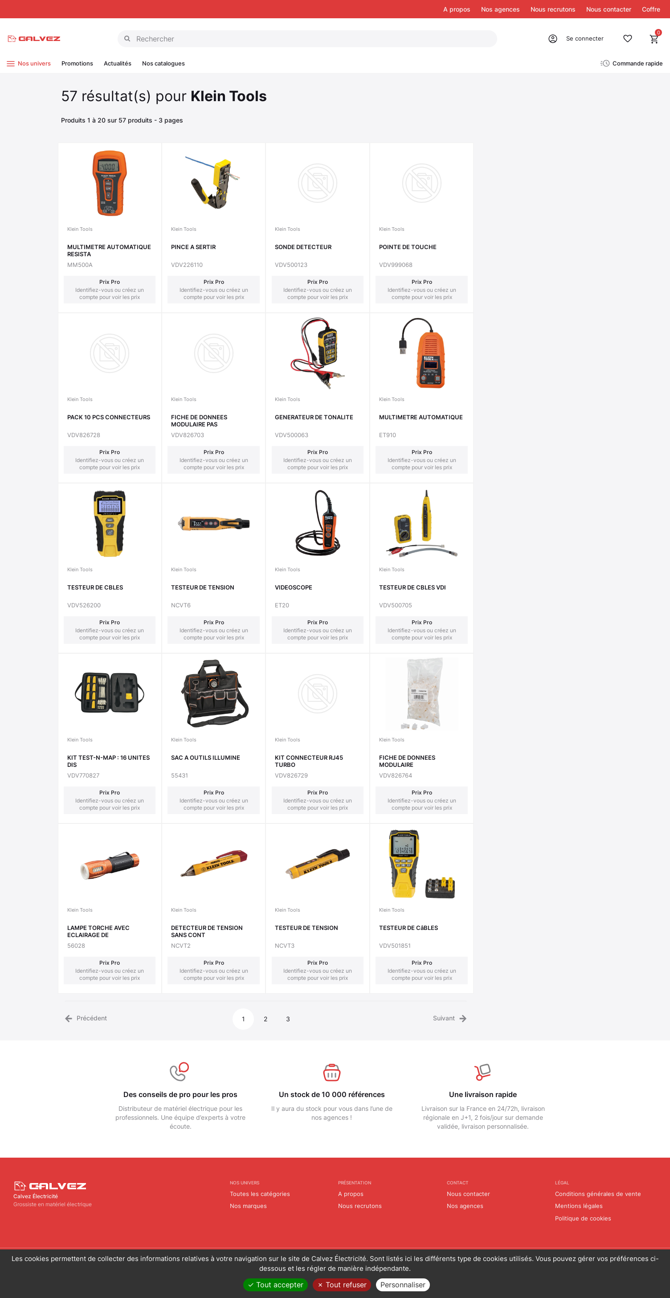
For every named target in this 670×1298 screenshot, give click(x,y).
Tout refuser (342, 1284)
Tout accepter (275, 1284)
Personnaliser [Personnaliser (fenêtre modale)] (402, 1284)
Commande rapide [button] (638, 63)
